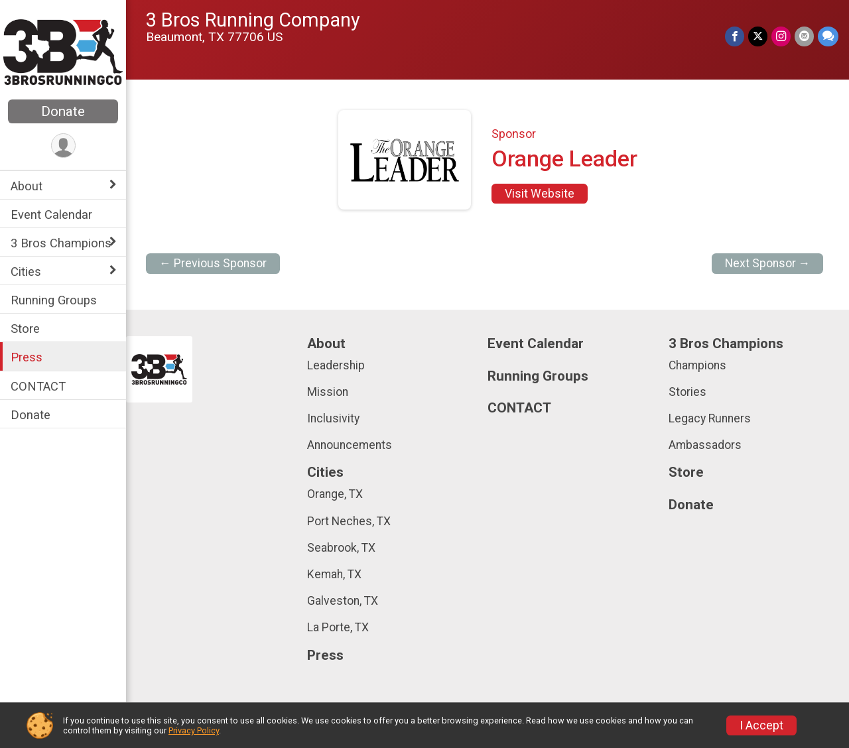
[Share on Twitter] (757, 36)
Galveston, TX (342, 600)
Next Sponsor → (768, 263)
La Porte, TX (338, 627)
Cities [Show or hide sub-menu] (26, 272)
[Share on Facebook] (734, 36)
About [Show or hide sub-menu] (26, 186)
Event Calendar (51, 214)
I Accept (761, 725)
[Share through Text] (828, 36)
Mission (327, 392)
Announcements (349, 445)
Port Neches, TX (349, 521)
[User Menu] (63, 145)
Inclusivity (333, 418)
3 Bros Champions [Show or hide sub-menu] (61, 243)
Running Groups (54, 300)
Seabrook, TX (341, 547)
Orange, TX (335, 494)
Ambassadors (705, 445)
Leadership (336, 365)
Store (25, 329)
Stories (687, 392)
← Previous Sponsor (213, 263)
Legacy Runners (710, 418)
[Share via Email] (804, 36)
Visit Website (539, 193)
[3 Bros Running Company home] (63, 51)
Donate (63, 111)
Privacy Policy (193, 730)
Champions (697, 365)
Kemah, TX (334, 574)
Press (26, 357)
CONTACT (38, 386)
